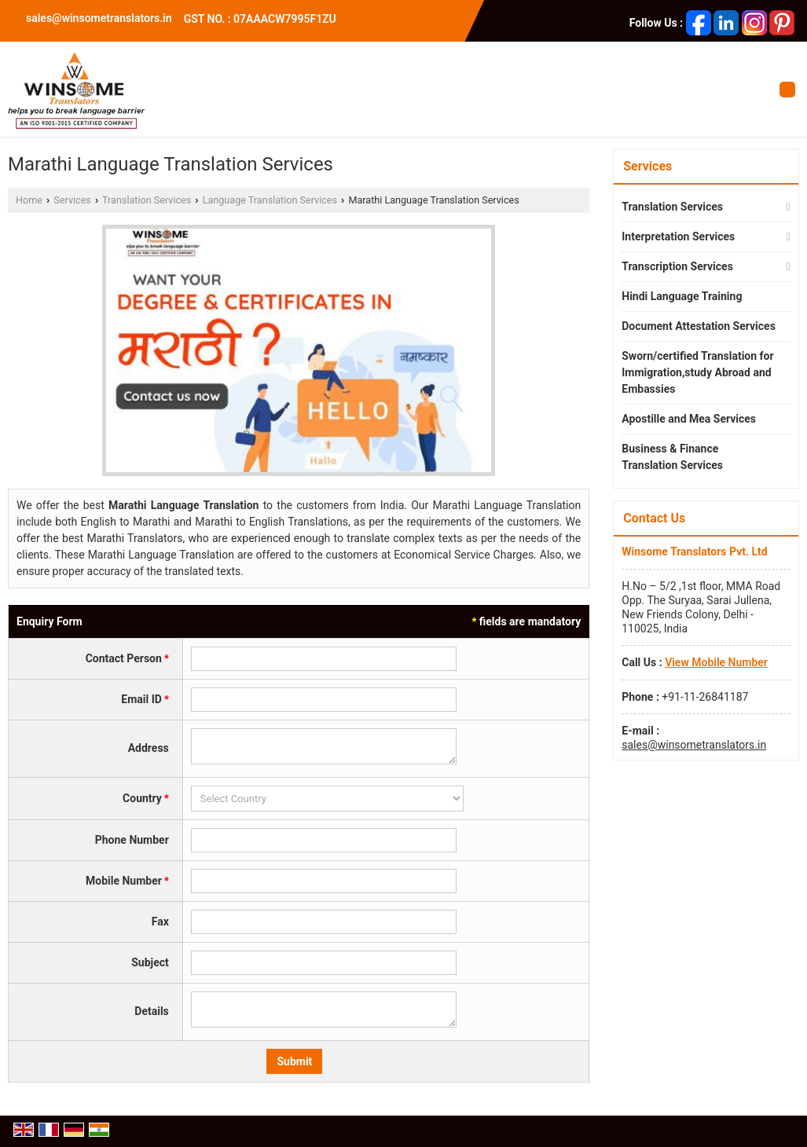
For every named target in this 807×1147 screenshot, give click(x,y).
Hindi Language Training (682, 296)
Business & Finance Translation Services (672, 456)
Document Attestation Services (699, 326)
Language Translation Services (270, 200)
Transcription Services (677, 266)
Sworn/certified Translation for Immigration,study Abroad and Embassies (697, 372)
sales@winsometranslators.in (99, 18)
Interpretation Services (678, 236)
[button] (716, 662)
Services (71, 200)
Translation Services (146, 200)
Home (29, 200)
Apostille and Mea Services (689, 418)
